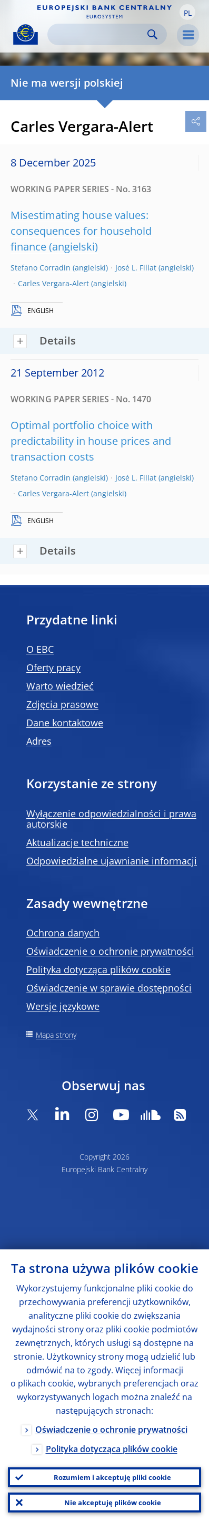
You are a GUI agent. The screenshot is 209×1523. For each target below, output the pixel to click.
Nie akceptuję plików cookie (112, 1502)
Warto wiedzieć (60, 686)
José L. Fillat (135, 268)
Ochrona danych (62, 932)
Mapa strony (56, 1035)
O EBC (40, 649)
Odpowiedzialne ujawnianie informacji (111, 860)
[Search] (99, 34)
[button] (187, 12)
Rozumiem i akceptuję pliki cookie (112, 1477)
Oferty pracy (53, 667)
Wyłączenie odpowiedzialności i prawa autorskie (111, 818)
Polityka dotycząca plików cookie (98, 969)
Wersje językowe (62, 1006)
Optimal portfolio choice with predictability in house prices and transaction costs (91, 441)
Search (152, 34)
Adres (39, 741)
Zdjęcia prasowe (62, 704)
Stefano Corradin (41, 268)
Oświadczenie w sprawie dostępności (109, 988)
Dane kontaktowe (64, 722)
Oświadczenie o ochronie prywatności (110, 951)
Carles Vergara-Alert (53, 283)
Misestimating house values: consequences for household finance (81, 231)
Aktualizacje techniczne (77, 842)
